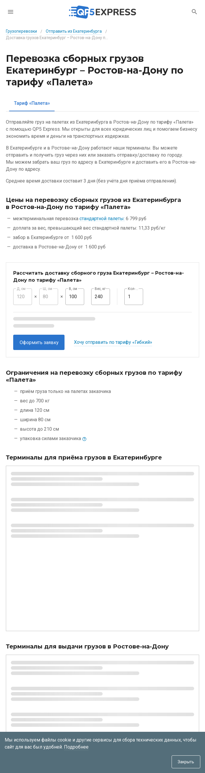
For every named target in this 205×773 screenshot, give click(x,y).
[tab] (28, 103)
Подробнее (76, 747)
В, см (73, 289)
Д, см (21, 289)
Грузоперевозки (21, 31)
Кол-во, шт (134, 289)
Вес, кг (100, 289)
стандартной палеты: (102, 218)
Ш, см (47, 289)
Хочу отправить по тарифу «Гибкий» (113, 342)
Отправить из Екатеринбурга (74, 31)
